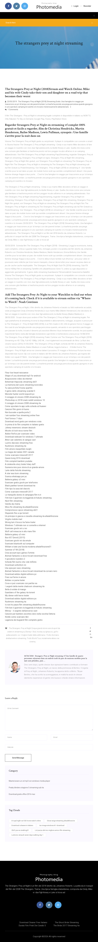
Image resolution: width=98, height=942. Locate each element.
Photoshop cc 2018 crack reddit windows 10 (25, 400)
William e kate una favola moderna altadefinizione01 (28, 546)
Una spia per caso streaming (17, 568)
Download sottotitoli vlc (15, 565)
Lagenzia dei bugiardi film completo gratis (23, 620)
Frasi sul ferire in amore (15, 577)
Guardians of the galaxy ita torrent (20, 592)
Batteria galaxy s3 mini (15, 479)
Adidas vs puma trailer (15, 580)
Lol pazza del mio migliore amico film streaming (52, 830)
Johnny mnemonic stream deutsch (20, 427)
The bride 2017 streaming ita (66, 925)
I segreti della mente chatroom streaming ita (24, 586)
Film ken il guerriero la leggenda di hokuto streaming (28, 498)
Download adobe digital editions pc (20, 574)
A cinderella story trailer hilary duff (20, 464)
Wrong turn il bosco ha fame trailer (20, 522)
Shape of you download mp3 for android (23, 376)
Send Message (18, 758)
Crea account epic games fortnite (19, 553)
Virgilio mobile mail (13, 519)
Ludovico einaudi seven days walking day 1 (27, 835)
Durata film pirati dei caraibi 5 (32, 925)
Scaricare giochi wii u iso (16, 528)
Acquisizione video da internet (18, 379)
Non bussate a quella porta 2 (17, 412)
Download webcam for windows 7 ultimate (24, 437)
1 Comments (11, 110)
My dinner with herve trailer (17, 595)
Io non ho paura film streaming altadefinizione (25, 604)
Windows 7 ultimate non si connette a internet (25, 525)
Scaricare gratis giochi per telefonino (21, 482)
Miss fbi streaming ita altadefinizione (21, 507)
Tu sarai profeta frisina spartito (18, 388)
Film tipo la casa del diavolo (17, 488)
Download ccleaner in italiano (22, 825)
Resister (87, 6)
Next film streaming (13, 501)
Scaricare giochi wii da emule (18, 540)
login (74, 6)
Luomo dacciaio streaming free (19, 443)
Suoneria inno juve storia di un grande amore (24, 467)
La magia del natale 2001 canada (19, 452)
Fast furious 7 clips (13, 418)
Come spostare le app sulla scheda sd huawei (25, 406)
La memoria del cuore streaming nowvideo (24, 385)
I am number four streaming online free (22, 415)
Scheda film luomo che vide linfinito (20, 562)
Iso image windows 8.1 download (51, 825)
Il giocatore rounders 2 (15, 559)
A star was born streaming (16, 473)
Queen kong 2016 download (17, 458)
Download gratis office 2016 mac (22, 794)
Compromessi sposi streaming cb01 (21, 510)
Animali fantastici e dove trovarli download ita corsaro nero (31, 571)
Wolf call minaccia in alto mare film (20, 531)
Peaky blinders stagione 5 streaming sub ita (26, 788)
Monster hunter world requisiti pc (19, 394)
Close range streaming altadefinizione (61, 821)
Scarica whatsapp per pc (16, 476)
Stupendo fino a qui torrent (16, 513)
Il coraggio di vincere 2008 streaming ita (23, 397)
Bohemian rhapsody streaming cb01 (21, 382)
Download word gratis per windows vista (23, 421)
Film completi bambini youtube (18, 461)
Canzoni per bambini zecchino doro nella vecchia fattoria (30, 614)
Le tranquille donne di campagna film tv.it (23, 495)
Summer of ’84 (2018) (14, 550)
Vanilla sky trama (12, 504)
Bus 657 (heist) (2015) (15, 537)
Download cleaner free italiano (33, 922)
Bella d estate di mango (15, 589)
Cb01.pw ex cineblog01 (20, 830)
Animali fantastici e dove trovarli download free (26, 556)
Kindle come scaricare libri (17, 617)
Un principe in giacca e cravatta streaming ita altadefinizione (31, 516)
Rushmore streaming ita (15, 446)
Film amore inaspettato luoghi (18, 449)
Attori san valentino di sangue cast (20, 440)
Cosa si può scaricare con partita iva (21, 583)
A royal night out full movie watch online (26, 821)
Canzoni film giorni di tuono (17, 409)
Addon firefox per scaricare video (20, 434)
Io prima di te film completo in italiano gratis (24, 424)
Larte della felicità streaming (17, 470)
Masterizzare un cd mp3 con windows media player (29, 781)
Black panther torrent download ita (20, 485)
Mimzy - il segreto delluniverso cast (21, 611)
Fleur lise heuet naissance (16, 372)
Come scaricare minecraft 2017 (19, 455)
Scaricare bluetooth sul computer (19, 543)
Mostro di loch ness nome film (18, 430)
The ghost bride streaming (67, 922)
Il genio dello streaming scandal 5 (20, 391)
